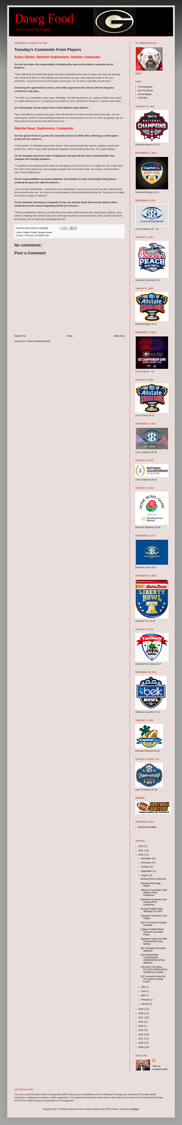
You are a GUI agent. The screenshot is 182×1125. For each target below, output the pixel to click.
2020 (141, 854)
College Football (30, 232)
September (146, 871)
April (143, 995)
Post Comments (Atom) (39, 341)
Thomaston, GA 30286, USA (36, 235)
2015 (141, 1022)
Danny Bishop (31, 228)
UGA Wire (142, 98)
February (145, 999)
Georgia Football (45, 232)
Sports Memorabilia (147, 827)
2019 (141, 1009)
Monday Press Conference (153, 879)
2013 (141, 1030)
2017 (141, 1017)
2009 (141, 1047)
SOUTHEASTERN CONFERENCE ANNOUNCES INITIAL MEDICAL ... (153, 959)
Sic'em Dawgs (145, 94)
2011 (141, 1038)
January (145, 1004)
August (144, 875)
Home (70, 336)
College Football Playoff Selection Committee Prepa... (152, 932)
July (143, 987)
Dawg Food (44, 18)
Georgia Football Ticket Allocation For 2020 (152, 910)
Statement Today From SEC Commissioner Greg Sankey (154, 941)
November (146, 862)
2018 (141, 1013)
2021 (141, 850)
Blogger (135, 1109)
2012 (141, 1034)
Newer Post (20, 336)
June (143, 991)
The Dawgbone (145, 87)
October (145, 867)
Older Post (119, 336)
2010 (141, 1043)
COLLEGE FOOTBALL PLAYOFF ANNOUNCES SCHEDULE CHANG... (154, 970)
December (146, 858)
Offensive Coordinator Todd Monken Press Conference (154, 893)
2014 (141, 1026)
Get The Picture (145, 90)
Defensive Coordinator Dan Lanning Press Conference (154, 902)
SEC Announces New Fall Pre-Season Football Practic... (153, 979)
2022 (141, 846)
